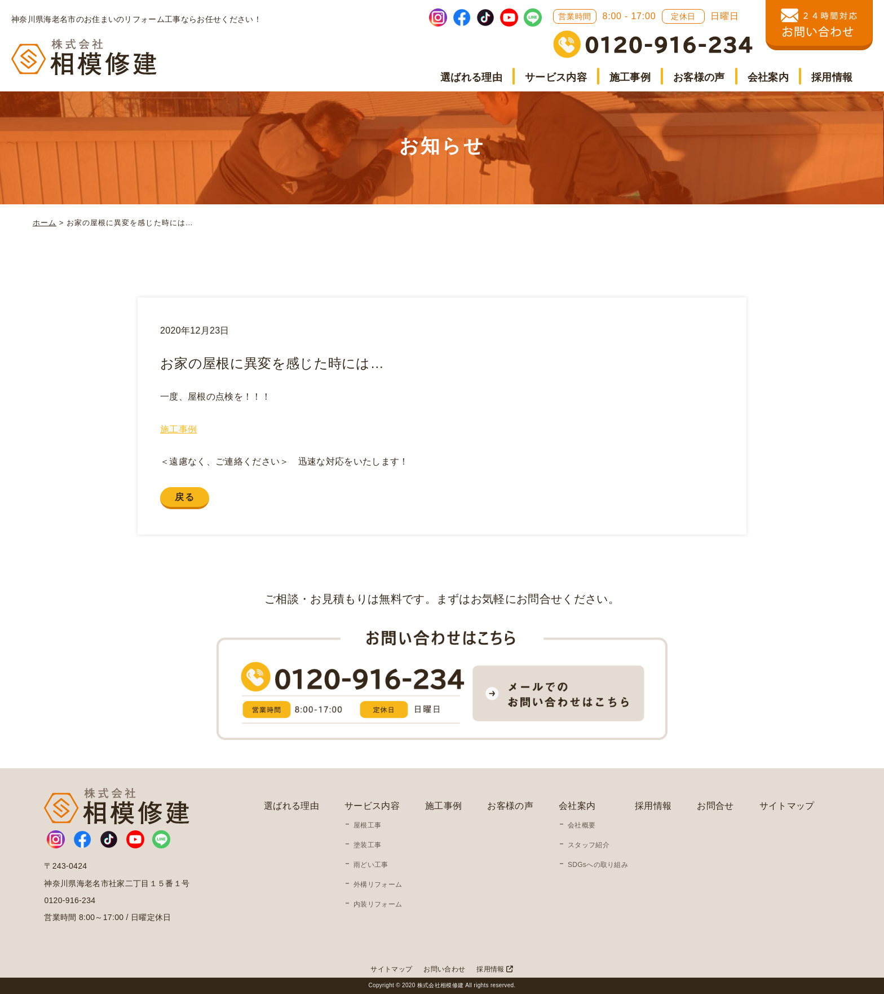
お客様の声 (699, 77)
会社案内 (768, 77)
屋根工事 (367, 825)
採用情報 (831, 77)
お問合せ (715, 806)
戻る (185, 497)
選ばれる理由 (471, 77)
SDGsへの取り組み (598, 865)
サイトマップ (787, 806)
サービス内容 (556, 77)
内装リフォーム (377, 904)
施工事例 (630, 77)
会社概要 (581, 825)
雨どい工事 (370, 865)
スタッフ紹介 (588, 845)
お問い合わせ (444, 969)
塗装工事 (367, 845)
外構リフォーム (377, 884)
